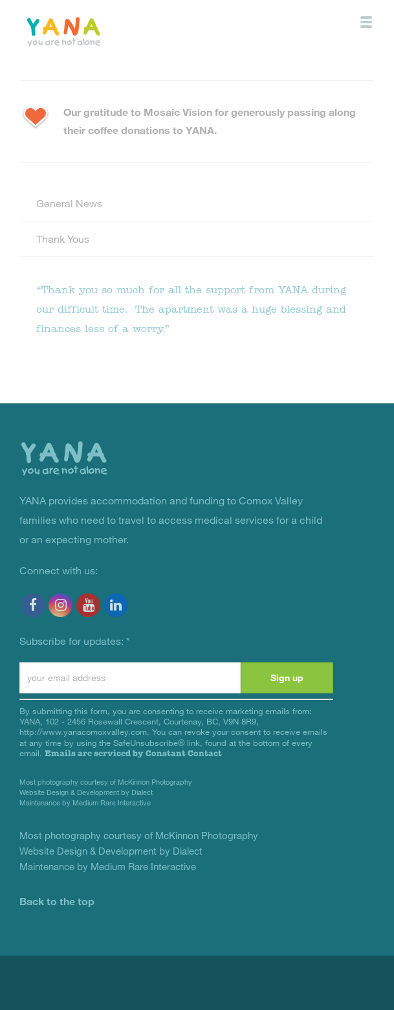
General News (69, 203)
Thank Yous (62, 238)
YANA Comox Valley (92, 30)
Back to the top (56, 901)
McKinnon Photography (155, 782)
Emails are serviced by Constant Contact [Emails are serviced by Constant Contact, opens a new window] (133, 753)
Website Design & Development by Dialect (86, 792)
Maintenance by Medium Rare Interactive (85, 802)
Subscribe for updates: (74, 640)
